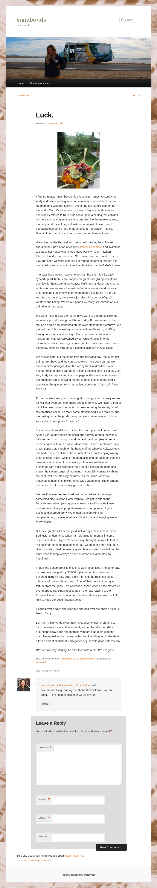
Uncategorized (68, 658)
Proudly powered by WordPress (78, 875)
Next (136, 95)
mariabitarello (48, 685)
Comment (45, 747)
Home (21, 83)
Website (43, 836)
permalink (41, 662)
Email (44, 818)
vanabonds (31, 20)
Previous (23, 95)
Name (44, 799)
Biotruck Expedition (90, 246)
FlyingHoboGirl (88, 658)
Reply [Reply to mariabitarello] (46, 704)
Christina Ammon (39, 83)
